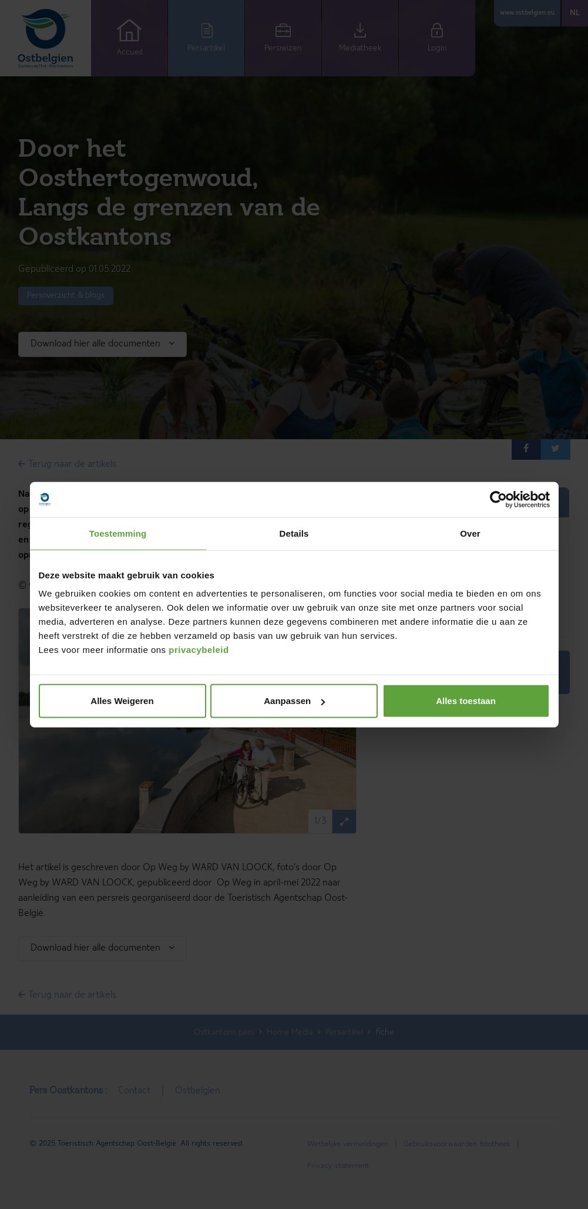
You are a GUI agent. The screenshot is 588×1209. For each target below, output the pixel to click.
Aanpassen (294, 701)
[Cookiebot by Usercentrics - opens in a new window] (498, 499)
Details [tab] (294, 533)
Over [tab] (470, 533)
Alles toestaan (466, 701)
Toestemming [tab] (118, 533)
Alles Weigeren (121, 701)
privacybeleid (199, 650)
